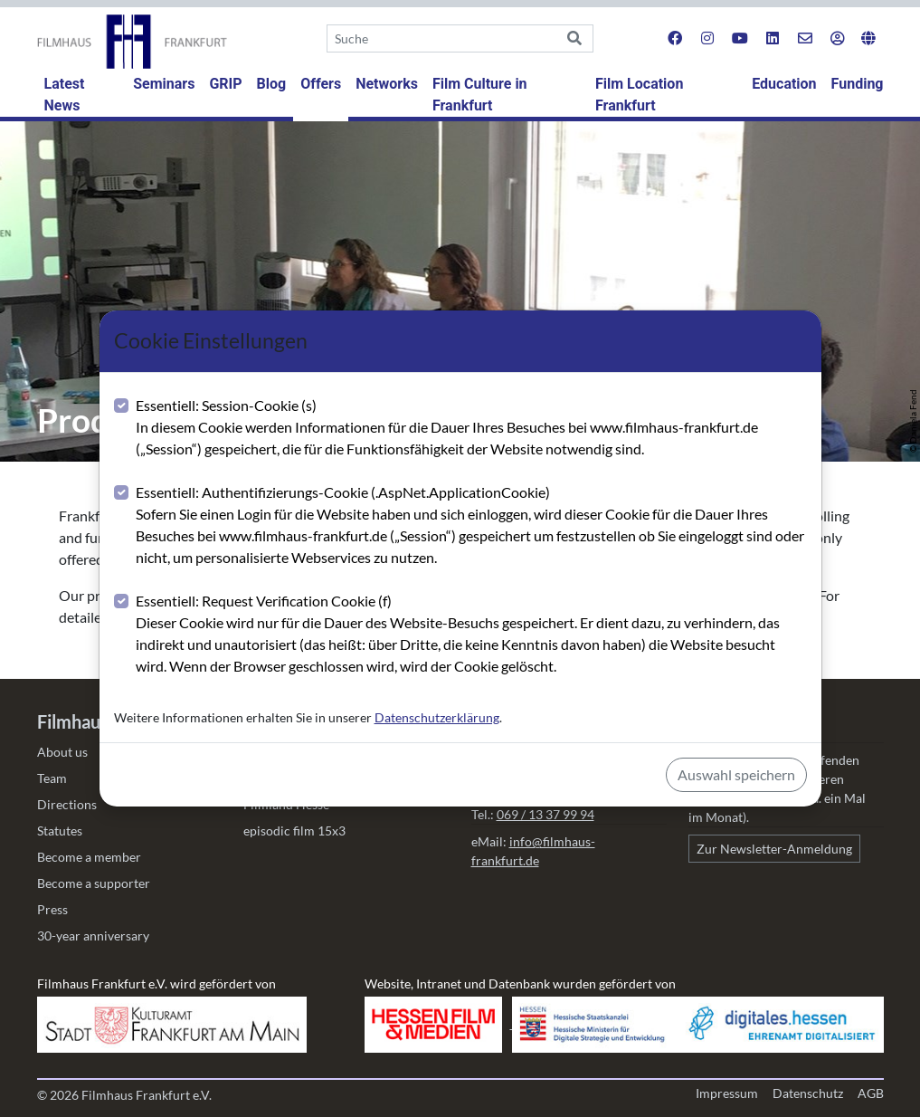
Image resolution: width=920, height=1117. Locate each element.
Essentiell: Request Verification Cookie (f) (471, 634)
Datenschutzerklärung (437, 717)
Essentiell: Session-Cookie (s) (471, 428)
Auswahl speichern (736, 774)
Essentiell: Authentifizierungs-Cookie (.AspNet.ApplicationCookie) (471, 525)
